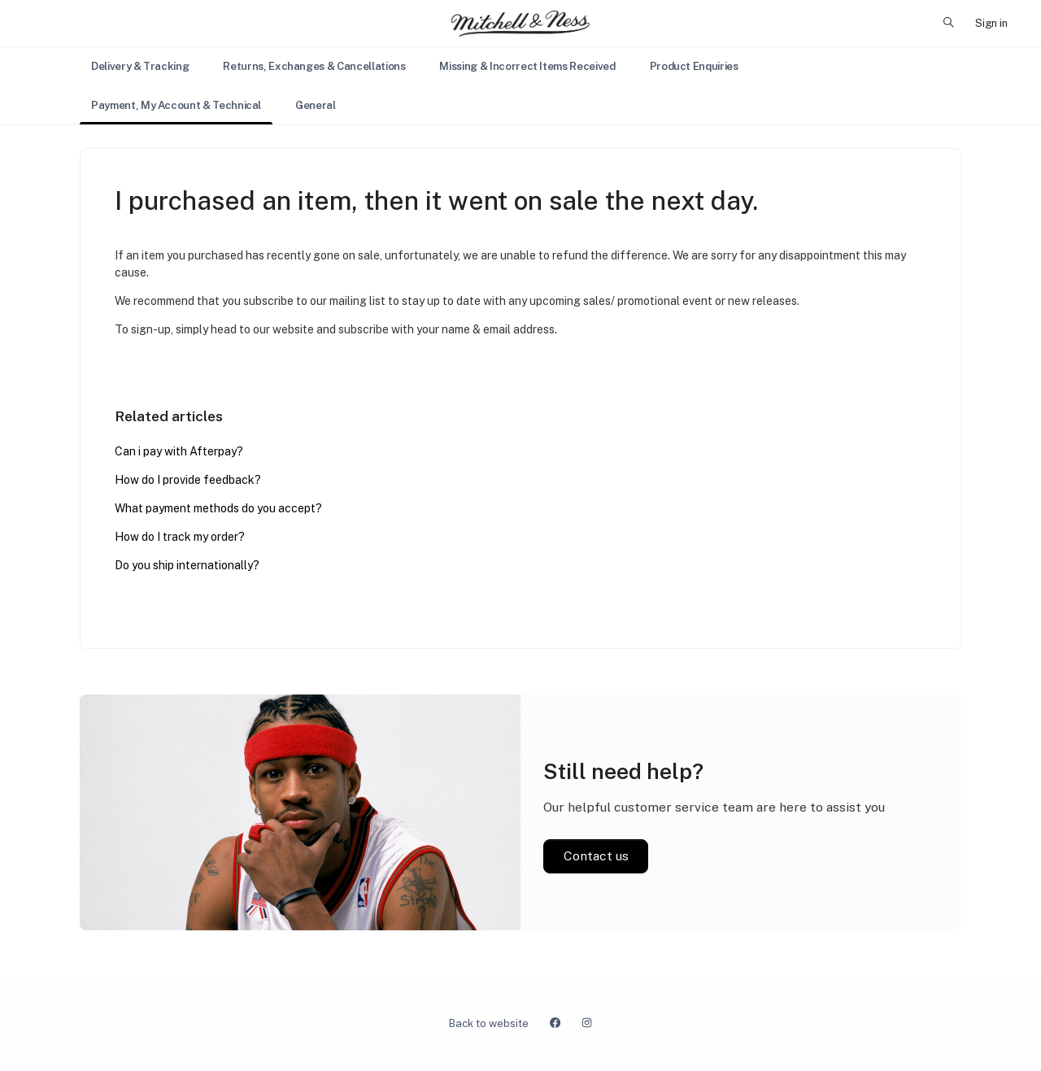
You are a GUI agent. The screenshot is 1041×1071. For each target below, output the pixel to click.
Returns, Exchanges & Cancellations (314, 66)
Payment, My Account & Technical (176, 105)
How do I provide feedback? (188, 479)
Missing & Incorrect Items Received (527, 66)
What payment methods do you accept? (218, 508)
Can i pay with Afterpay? (179, 451)
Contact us (596, 856)
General (315, 105)
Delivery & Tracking (140, 66)
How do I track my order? (180, 536)
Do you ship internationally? (187, 565)
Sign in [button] (991, 23)
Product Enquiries (694, 66)
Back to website (489, 1023)
